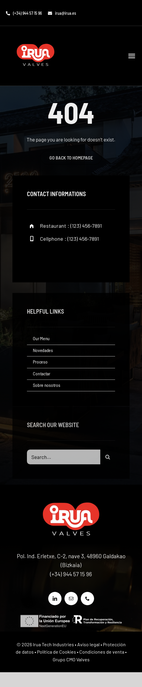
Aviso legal (88, 644)
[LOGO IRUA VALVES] (35, 37)
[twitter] (50, 258)
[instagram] (66, 258)
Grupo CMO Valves (71, 659)
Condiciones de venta (101, 652)
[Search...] (63, 458)
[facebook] (33, 258)
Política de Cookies (56, 652)
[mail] (71, 598)
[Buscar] (107, 458)
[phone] (87, 598)
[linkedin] (55, 598)
